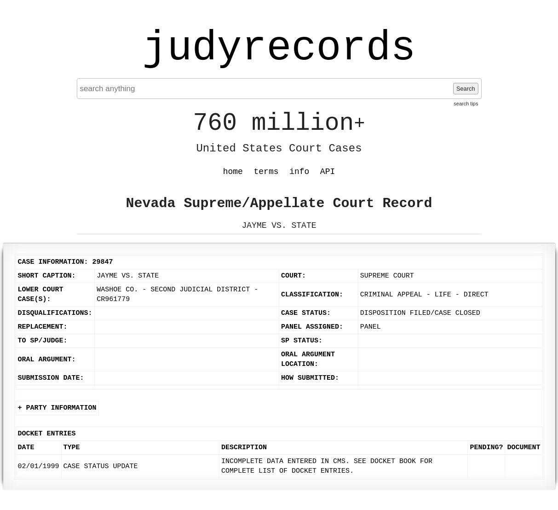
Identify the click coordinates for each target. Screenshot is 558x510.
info (299, 171)
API (327, 171)
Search (465, 88)
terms (266, 171)
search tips (466, 103)
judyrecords (278, 48)
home (233, 171)
